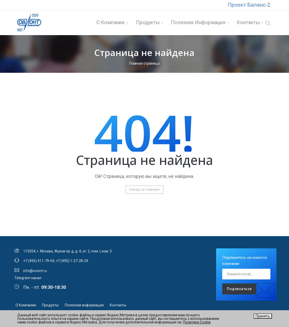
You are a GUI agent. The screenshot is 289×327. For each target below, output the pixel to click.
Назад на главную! (144, 188)
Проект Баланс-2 (249, 5)
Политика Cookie (197, 322)
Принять (263, 316)
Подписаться (239, 288)
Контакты (244, 22)
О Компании (107, 22)
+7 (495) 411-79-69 (38, 260)
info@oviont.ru (35, 269)
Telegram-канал (28, 277)
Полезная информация (194, 22)
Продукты (144, 22)
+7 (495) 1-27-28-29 (72, 260)
